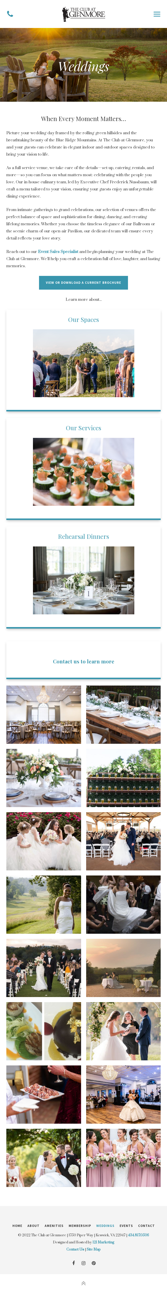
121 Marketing (103, 1242)
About (33, 1226)
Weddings (105, 1226)
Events (126, 1226)
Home (17, 1226)
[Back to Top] (84, 1283)
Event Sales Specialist (58, 251)
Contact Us (75, 1249)
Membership (80, 1226)
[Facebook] (73, 1263)
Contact (146, 1226)
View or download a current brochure (83, 282)
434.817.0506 (138, 1235)
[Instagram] (83, 1263)
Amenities (54, 1226)
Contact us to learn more (83, 661)
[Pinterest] (94, 1263)
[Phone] (10, 14)
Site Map (94, 1249)
